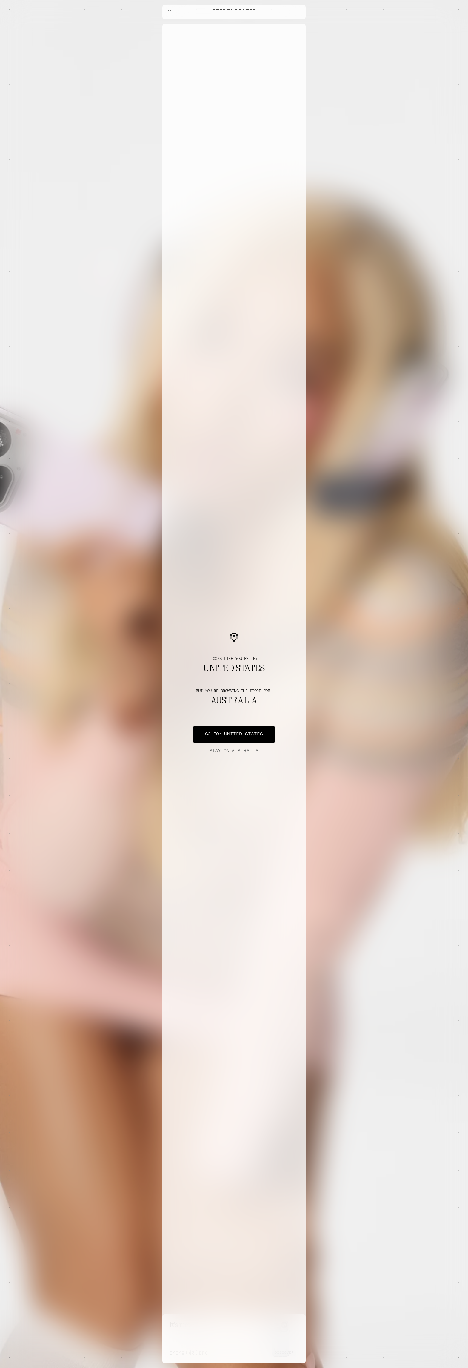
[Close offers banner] (298, 25)
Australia (234, 751)
